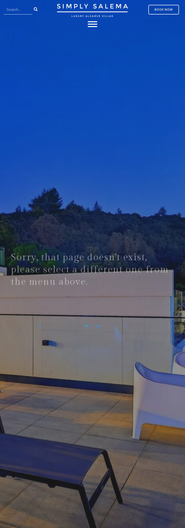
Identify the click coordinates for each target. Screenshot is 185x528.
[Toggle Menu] (92, 24)
